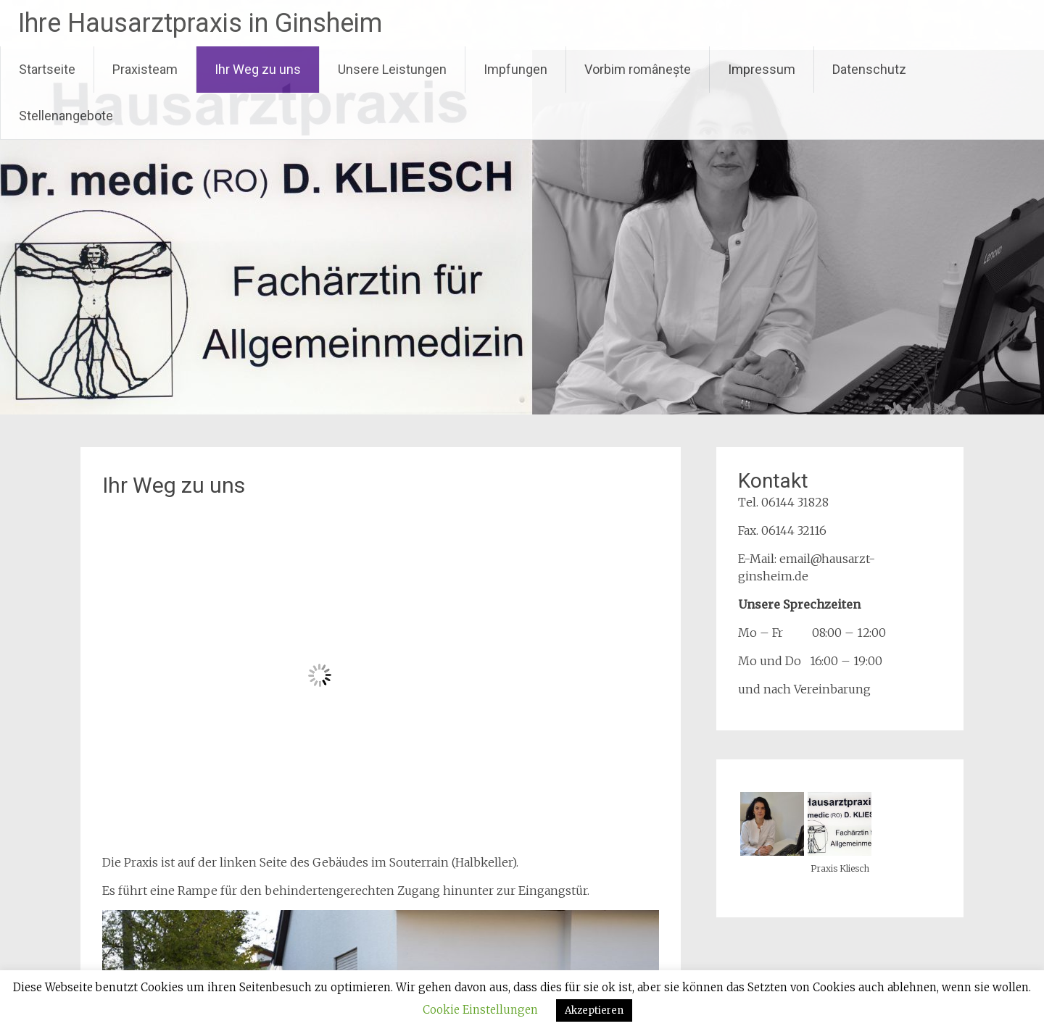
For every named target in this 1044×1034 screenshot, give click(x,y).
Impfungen (515, 69)
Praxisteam (145, 69)
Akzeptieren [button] (594, 1010)
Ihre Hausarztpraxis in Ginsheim (200, 23)
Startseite (47, 69)
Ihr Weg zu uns (258, 69)
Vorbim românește (637, 69)
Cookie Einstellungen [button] (480, 1010)
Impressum (761, 69)
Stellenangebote (66, 115)
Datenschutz (869, 69)
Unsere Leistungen (392, 69)
